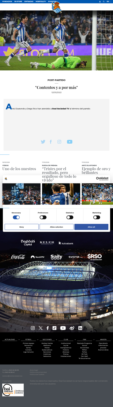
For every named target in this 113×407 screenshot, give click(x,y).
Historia (66, 350)
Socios (84, 345)
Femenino (28, 345)
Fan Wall (84, 356)
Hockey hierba (47, 343)
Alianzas (66, 352)
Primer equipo (28, 343)
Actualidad (10, 339)
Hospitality (41, 1)
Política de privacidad (38, 372)
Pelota (47, 348)
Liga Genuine (28, 352)
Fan (84, 339)
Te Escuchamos (84, 358)
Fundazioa (7, 1)
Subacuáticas (47, 350)
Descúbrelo (103, 343)
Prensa (66, 354)
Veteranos (47, 356)
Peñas (84, 352)
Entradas (28, 1)
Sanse (28, 348)
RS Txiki (84, 354)
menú (5, 19)
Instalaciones (66, 356)
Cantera (28, 350)
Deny (21, 227)
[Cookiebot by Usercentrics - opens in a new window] (97, 179)
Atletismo (47, 345)
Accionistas (84, 348)
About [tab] (92, 186)
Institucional (66, 343)
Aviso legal (34, 370)
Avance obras (103, 350)
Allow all (91, 227)
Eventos (52, 1)
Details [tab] (56, 186)
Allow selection (56, 227)
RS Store (18, 1)
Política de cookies (37, 374)
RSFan (84, 350)
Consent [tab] (20, 186)
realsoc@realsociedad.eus (12, 376)
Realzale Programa (84, 343)
